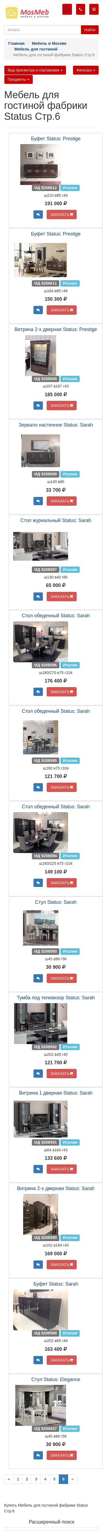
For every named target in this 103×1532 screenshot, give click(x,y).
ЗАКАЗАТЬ (61, 214)
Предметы (18, 79)
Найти (89, 30)
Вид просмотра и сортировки (35, 70)
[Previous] (8, 1479)
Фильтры (85, 70)
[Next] (72, 1479)
